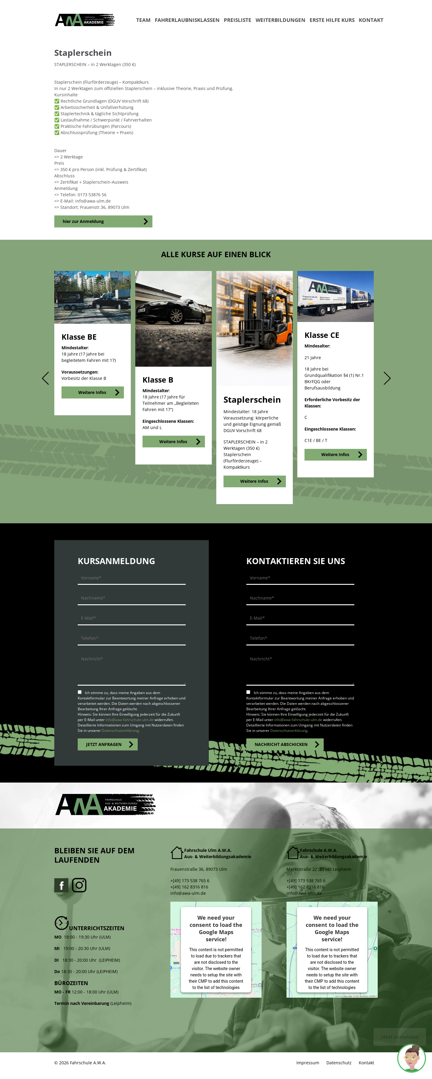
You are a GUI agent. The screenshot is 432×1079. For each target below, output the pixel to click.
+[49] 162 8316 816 (189, 887)
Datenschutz (339, 1062)
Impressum (307, 1062)
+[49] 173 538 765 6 (189, 880)
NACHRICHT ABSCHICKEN (281, 744)
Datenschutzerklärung (120, 730)
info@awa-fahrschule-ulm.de (130, 719)
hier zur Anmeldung (83, 221)
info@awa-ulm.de (188, 893)
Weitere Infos (92, 392)
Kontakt (366, 1062)
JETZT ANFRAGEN (104, 744)
